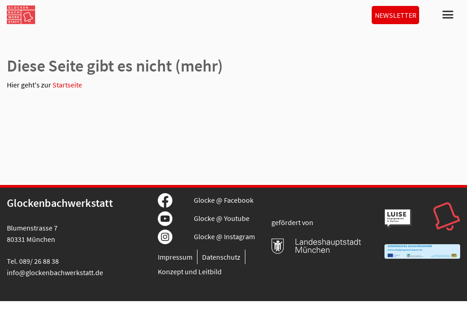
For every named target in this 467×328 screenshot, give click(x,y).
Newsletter (395, 15)
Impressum (175, 256)
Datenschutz (221, 256)
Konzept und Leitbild (190, 271)
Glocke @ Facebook (224, 200)
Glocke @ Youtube (221, 218)
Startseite (67, 84)
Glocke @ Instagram (224, 236)
